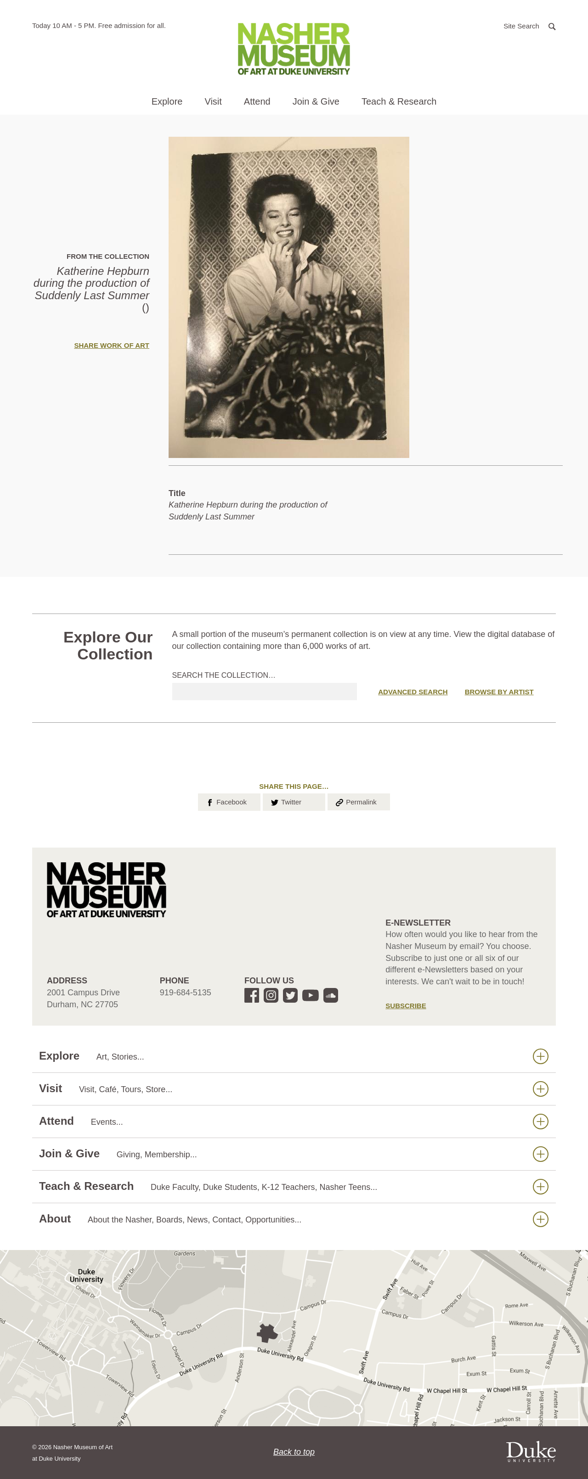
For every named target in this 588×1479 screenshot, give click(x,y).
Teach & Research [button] (399, 101)
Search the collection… (224, 675)
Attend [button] (257, 101)
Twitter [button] (285, 801)
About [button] (293, 1219)
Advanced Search (412, 692)
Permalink (355, 801)
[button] (529, 25)
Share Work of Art (111, 345)
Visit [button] (212, 101)
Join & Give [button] (316, 101)
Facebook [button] (226, 801)
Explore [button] (167, 101)
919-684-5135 (185, 992)
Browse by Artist (499, 692)
